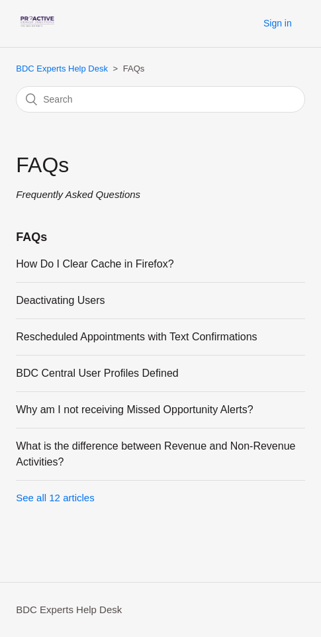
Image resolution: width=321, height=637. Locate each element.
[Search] (160, 99)
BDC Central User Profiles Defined (97, 373)
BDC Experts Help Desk (62, 69)
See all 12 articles (55, 497)
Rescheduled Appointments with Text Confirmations (136, 336)
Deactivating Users (60, 300)
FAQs (31, 237)
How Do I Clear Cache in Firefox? (94, 264)
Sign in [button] (277, 23)
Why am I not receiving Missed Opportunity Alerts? (134, 409)
